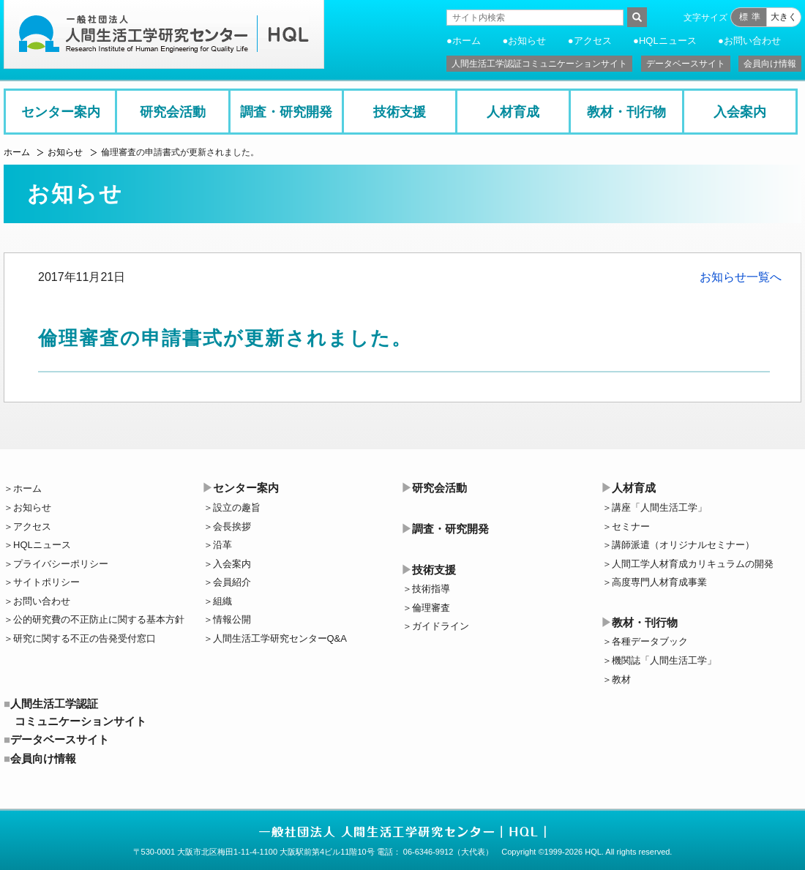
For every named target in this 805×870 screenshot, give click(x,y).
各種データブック (650, 641)
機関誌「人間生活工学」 (664, 660)
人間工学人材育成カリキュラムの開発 (693, 563)
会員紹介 (232, 582)
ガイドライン (440, 625)
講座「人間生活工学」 (659, 507)
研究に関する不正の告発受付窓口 (84, 638)
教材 (621, 679)
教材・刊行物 (626, 112)
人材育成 (513, 112)
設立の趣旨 (237, 507)
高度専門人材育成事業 (659, 582)
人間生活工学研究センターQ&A (280, 638)
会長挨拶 (232, 526)
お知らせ (527, 40)
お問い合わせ (752, 40)
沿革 (222, 544)
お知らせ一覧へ (741, 277)
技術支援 (399, 112)
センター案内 (60, 112)
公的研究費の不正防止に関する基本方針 (98, 619)
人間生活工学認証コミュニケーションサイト (539, 64)
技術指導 (431, 588)
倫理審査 (431, 607)
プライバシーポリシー (60, 563)
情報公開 (232, 619)
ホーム (466, 40)
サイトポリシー (46, 582)
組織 (222, 601)
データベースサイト (685, 64)
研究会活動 (173, 112)
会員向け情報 (770, 64)
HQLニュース (668, 40)
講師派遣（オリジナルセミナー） (683, 544)
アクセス (593, 40)
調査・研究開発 (286, 112)
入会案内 (740, 112)
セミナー (631, 526)
